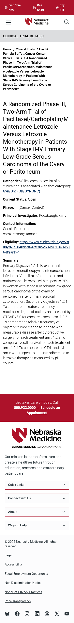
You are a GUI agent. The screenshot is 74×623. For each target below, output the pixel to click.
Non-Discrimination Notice (23, 583)
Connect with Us (37, 498)
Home (7, 49)
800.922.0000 (25, 407)
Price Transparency (18, 601)
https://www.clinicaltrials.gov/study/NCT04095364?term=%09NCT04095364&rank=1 (36, 247)
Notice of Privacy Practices (23, 592)
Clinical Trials (25, 49)
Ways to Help (37, 525)
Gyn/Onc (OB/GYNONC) (21, 191)
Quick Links (37, 485)
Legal (8, 555)
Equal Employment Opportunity (26, 574)
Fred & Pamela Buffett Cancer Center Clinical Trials (26, 53)
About (37, 512)
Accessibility (13, 564)
